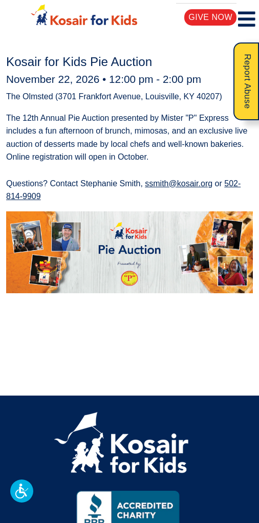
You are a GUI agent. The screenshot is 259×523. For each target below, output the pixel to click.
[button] (21, 491)
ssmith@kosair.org (178, 183)
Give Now (210, 16)
